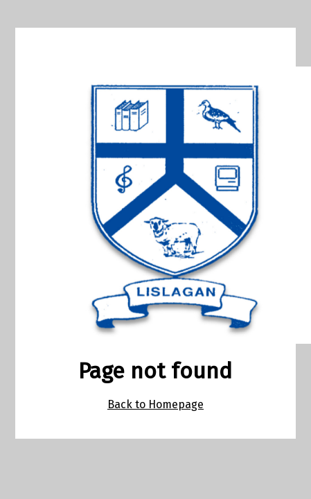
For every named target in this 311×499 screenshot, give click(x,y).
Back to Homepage (155, 404)
